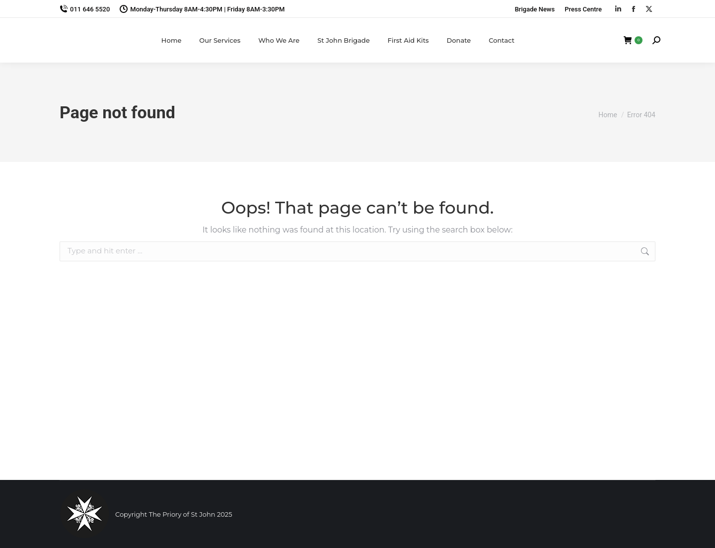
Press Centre (583, 9)
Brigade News (535, 9)
